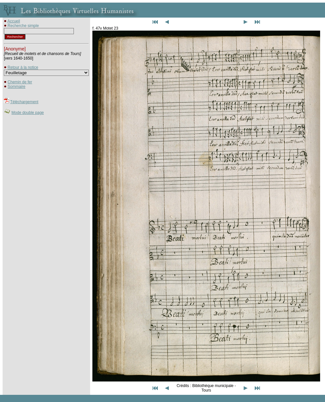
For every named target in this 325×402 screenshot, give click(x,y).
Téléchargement (24, 102)
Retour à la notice (22, 67)
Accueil (13, 21)
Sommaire (16, 86)
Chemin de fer (19, 82)
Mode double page (27, 112)
